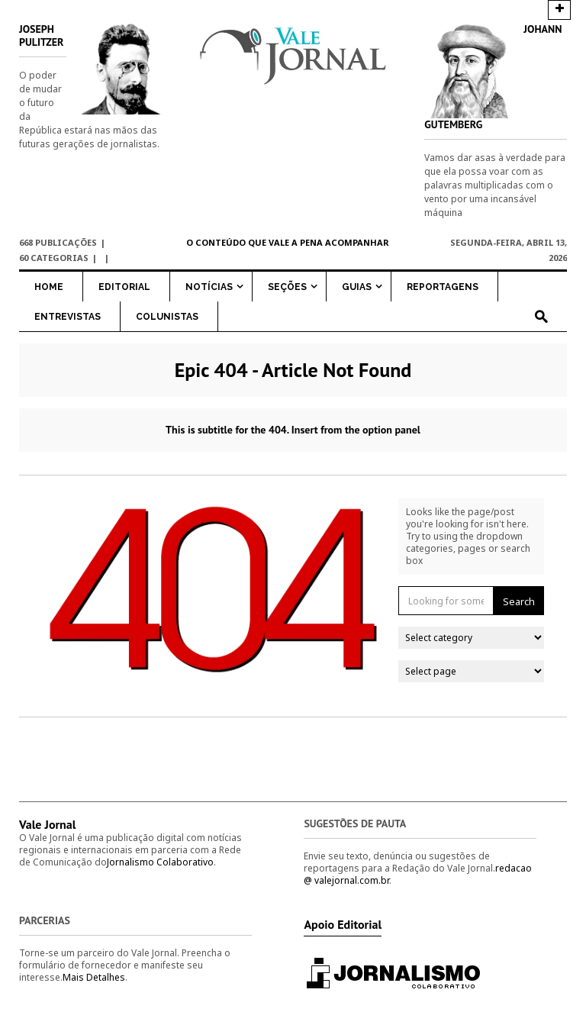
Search (519, 601)
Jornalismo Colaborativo (160, 862)
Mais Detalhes (94, 977)
